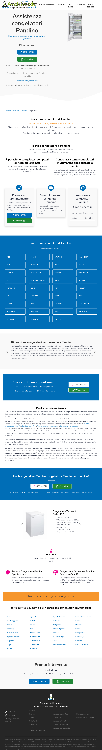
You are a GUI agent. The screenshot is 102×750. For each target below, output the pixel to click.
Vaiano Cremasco (81, 645)
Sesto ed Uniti (35, 641)
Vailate (9, 649)
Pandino (24, 111)
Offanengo (11, 629)
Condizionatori (27, 426)
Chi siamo (70, 5)
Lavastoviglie (9, 426)
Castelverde (56, 621)
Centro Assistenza (12, 111)
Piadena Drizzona (36, 633)
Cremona (10, 617)
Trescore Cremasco (59, 645)
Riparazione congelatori (60, 714)
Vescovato (33, 649)
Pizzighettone (80, 633)
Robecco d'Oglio (58, 637)
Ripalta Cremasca (13, 637)
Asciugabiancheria (53, 426)
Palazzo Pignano (58, 629)
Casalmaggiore (12, 621)
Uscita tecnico (90, 5)
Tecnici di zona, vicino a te (27, 80)
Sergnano (10, 641)
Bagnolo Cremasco (59, 617)
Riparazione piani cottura (85, 717)
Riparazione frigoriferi (59, 721)
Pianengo (55, 633)
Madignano (56, 625)
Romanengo (79, 637)
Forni (34, 426)
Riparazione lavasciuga (60, 724)
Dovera (9, 625)
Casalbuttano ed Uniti (83, 617)
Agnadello (33, 617)
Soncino (55, 641)
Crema (77, 621)
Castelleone (34, 621)
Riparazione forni (58, 717)
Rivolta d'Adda (35, 637)
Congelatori (64, 426)
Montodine (79, 625)
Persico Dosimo (12, 633)
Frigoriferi (18, 426)
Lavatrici (86, 424)
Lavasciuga (74, 426)
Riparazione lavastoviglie (61, 728)
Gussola (33, 625)
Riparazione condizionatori (38, 730)
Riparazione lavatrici (83, 714)
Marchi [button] (61, 4)
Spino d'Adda (35, 645)
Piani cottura (41, 426)
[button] (7, 352)
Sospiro (9, 645)
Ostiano (32, 629)
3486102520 (27, 52)
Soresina (78, 641)
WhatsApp (27, 59)
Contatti (81, 4)
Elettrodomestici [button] (47, 4)
